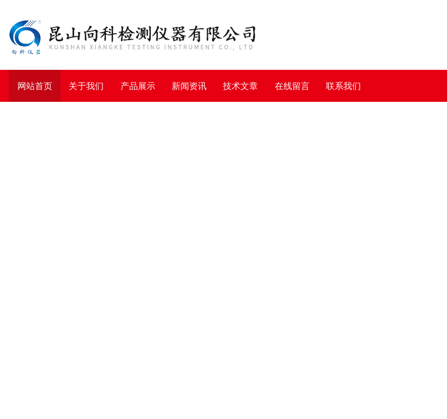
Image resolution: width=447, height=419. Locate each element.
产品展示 (137, 86)
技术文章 (240, 86)
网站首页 (34, 86)
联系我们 (343, 86)
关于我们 (86, 86)
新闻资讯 (189, 86)
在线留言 (292, 86)
